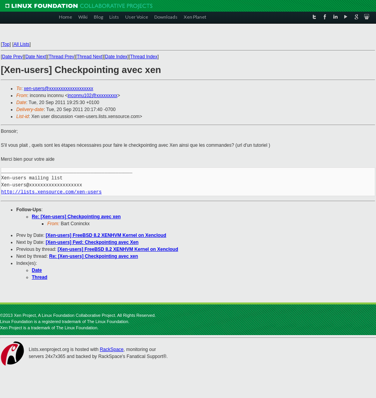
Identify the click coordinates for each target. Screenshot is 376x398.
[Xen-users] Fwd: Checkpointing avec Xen (92, 242)
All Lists (21, 44)
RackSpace (111, 349)
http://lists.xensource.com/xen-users (51, 192)
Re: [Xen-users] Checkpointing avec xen (76, 216)
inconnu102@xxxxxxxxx (92, 95)
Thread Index (144, 56)
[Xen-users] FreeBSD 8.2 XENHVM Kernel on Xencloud (106, 235)
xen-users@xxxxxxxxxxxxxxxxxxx (58, 88)
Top (5, 44)
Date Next (35, 56)
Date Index (116, 56)
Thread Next (89, 56)
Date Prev (12, 56)
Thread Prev (61, 56)
